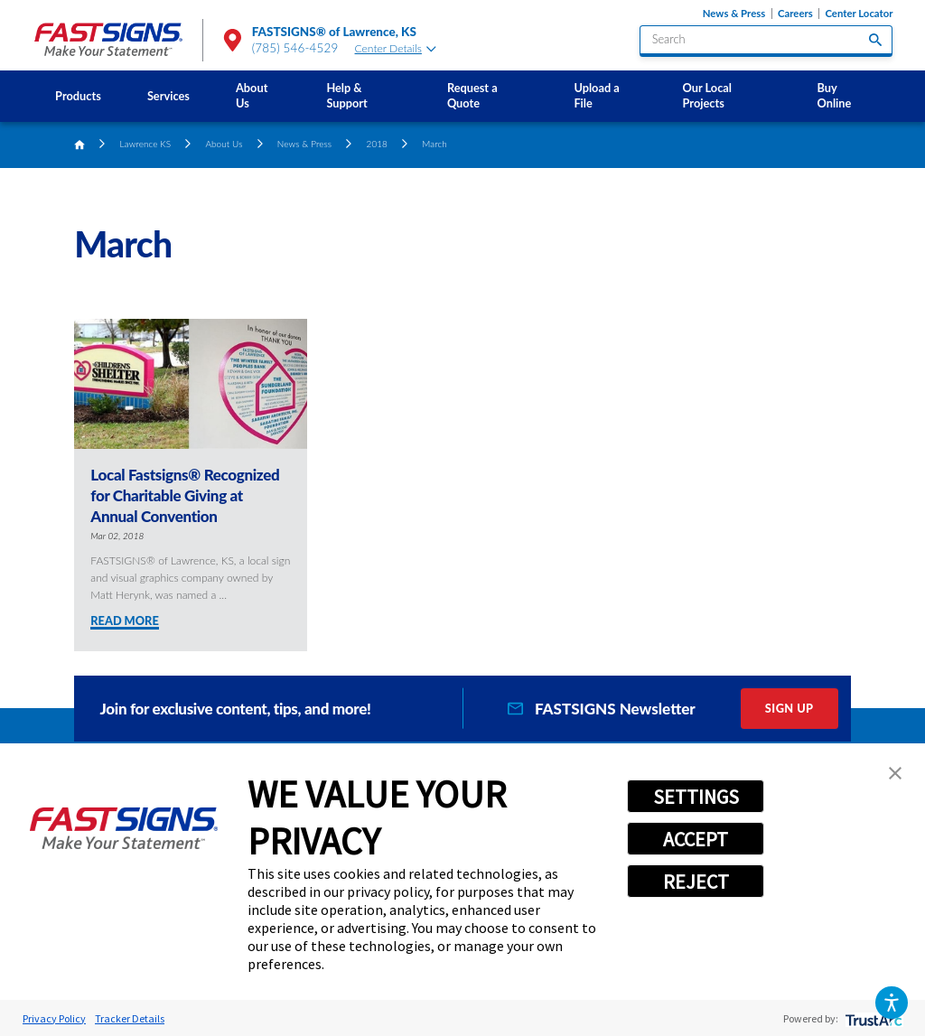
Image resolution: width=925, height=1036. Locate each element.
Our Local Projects (707, 95)
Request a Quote (472, 95)
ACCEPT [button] (695, 839)
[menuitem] (79, 96)
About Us (251, 95)
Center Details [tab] (395, 48)
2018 (377, 143)
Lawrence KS (146, 143)
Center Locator (858, 13)
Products (78, 96)
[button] (891, 1002)
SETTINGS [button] (696, 796)
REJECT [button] (696, 881)
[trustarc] (872, 1018)
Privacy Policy (54, 1018)
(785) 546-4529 (295, 48)
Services (168, 96)
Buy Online (835, 95)
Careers (795, 13)
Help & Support (346, 95)
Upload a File (596, 95)
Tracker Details (129, 1018)
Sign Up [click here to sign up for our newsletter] (789, 708)
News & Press (734, 13)
